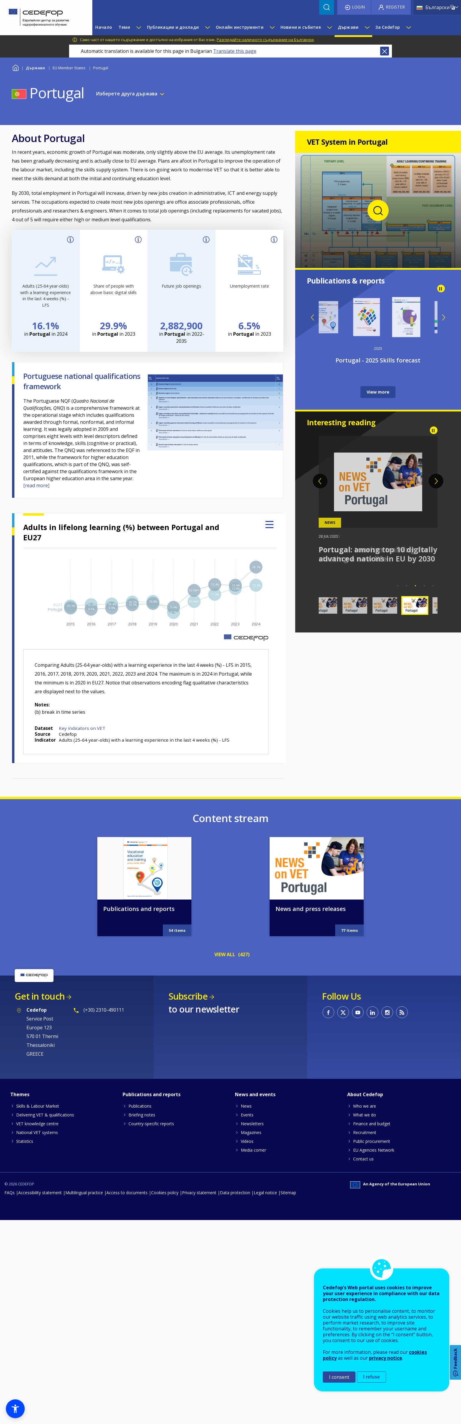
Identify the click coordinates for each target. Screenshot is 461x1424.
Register (395, 7)
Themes (19, 1329)
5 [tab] (433, 586)
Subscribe (188, 1231)
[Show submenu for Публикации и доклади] (207, 27)
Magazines (251, 1367)
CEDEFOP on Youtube (358, 1247)
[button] (15, 1408)
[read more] (36, 485)
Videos (247, 1376)
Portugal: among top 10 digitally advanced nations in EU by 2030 (378, 553)
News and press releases (310, 1144)
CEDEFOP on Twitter (343, 1247)
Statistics (24, 1376)
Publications (139, 1341)
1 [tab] (398, 586)
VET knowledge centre (37, 1358)
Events (247, 1349)
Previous (312, 317)
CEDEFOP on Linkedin (372, 1247)
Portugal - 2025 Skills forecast (377, 360)
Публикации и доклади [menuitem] (173, 27)
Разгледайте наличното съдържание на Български (265, 39)
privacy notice (385, 1358)
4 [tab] (424, 586)
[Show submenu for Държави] (367, 27)
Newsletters (252, 1358)
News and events (255, 1329)
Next (443, 317)
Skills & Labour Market (37, 1341)
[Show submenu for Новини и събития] (329, 27)
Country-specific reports (151, 1358)
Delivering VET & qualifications (45, 1349)
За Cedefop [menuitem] (387, 27)
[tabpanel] (378, 499)
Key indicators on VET (82, 728)
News (246, 1341)
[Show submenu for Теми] (138, 27)
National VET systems (37, 1367)
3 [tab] (415, 586)
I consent (339, 1377)
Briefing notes (141, 1349)
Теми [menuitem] (124, 27)
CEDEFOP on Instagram (387, 1247)
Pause (441, 288)
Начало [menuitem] (103, 27)
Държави (35, 67)
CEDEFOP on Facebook (328, 1247)
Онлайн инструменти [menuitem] (239, 27)
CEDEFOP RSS (402, 1247)
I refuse (371, 1376)
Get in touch (40, 1231)
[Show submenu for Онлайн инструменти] (272, 27)
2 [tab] (407, 586)
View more (378, 392)
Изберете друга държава (126, 94)
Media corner (253, 1385)
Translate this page (234, 51)
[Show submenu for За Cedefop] (408, 27)
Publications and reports (139, 1144)
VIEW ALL (224, 1189)
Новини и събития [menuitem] (300, 27)
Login (358, 7)
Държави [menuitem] (348, 27)
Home (15, 67)
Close (384, 51)
